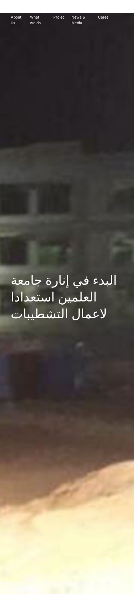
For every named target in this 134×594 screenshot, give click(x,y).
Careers (103, 17)
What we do (35, 20)
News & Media (78, 20)
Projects (58, 17)
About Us (16, 20)
